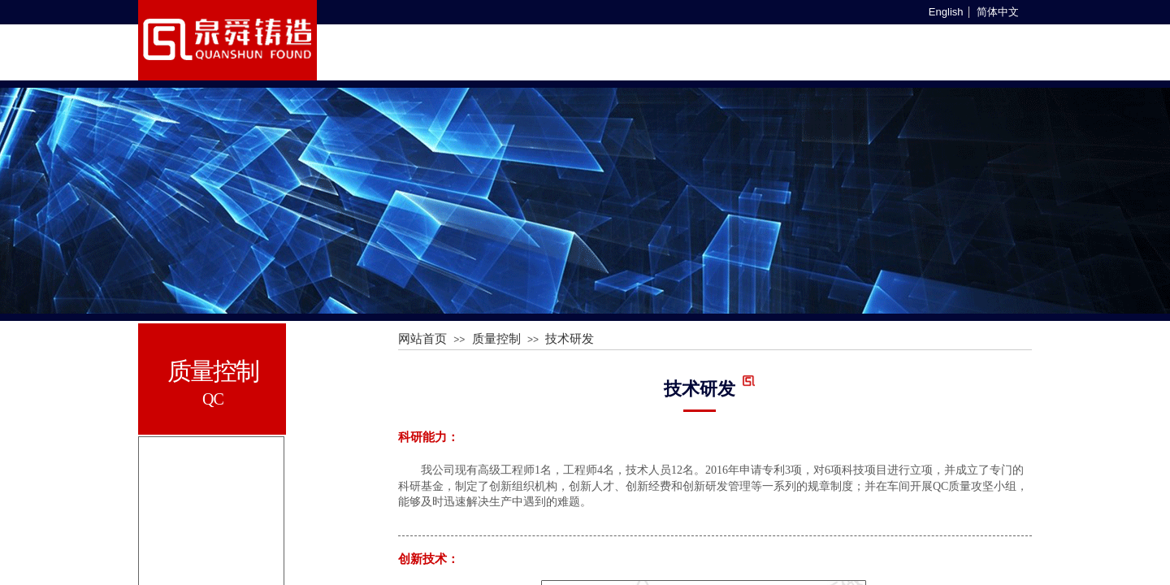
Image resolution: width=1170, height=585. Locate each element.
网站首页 (422, 338)
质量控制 (496, 338)
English (946, 12)
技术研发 (569, 338)
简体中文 (998, 12)
